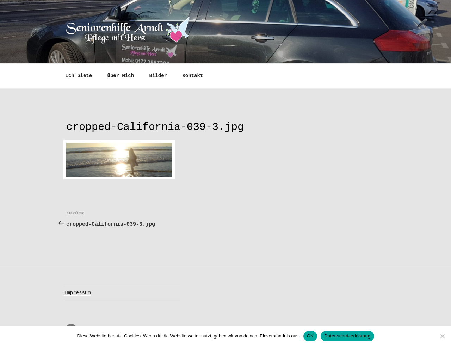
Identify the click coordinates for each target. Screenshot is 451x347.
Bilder (158, 75)
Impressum (77, 291)
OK (310, 336)
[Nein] (442, 336)
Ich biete (79, 75)
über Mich (120, 75)
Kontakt (192, 75)
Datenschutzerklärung (347, 336)
